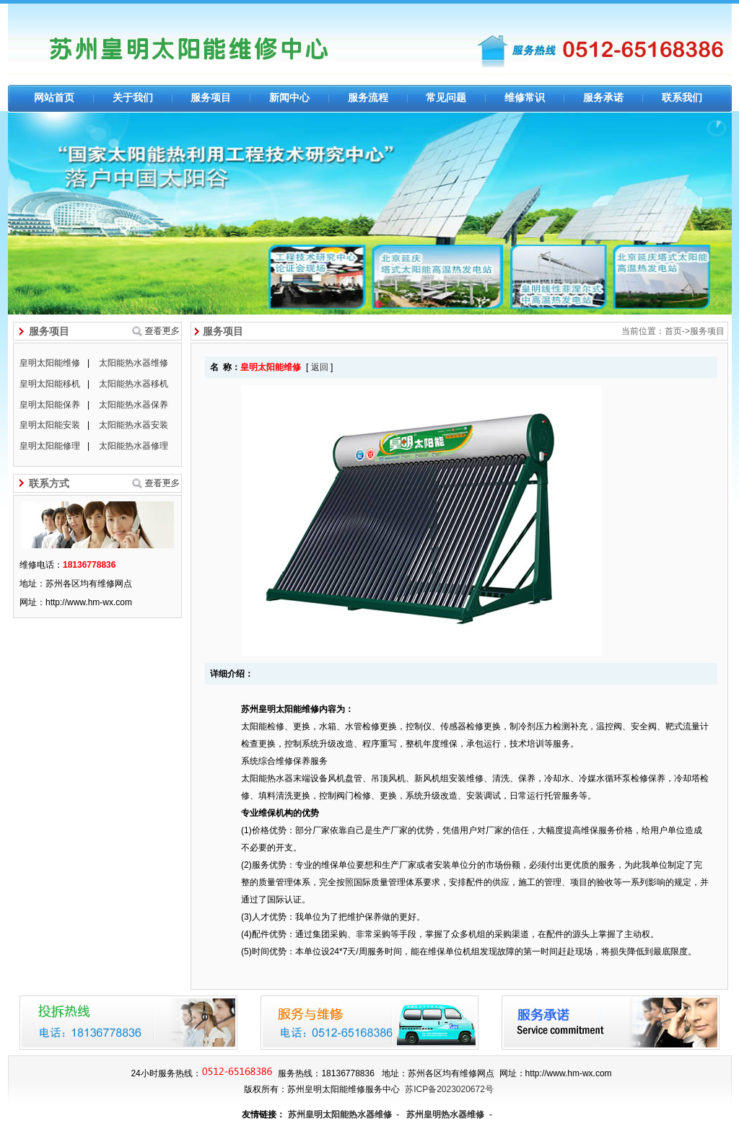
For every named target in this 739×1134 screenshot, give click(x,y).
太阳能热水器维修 (133, 363)
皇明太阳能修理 (49, 446)
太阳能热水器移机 (133, 384)
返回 (319, 367)
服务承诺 (603, 97)
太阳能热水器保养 (133, 405)
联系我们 (682, 97)
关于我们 (133, 97)
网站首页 (54, 97)
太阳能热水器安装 (133, 425)
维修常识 (524, 97)
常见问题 (446, 97)
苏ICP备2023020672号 (449, 1089)
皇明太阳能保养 (49, 405)
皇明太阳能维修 (49, 363)
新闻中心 (289, 97)
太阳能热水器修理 (133, 446)
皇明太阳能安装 (49, 425)
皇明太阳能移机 (49, 384)
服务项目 (211, 97)
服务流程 (368, 97)
